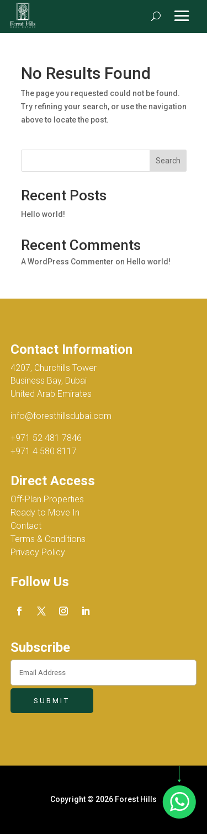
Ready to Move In (44, 512)
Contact (25, 525)
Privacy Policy (37, 552)
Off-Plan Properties (47, 499)
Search (168, 160)
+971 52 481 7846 (46, 438)
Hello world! (43, 214)
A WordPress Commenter (67, 261)
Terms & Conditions (48, 539)
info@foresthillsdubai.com (61, 416)
